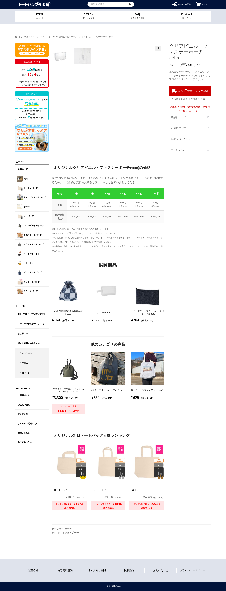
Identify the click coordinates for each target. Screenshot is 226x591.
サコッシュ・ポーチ (68, 532)
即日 (24, 75)
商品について (190, 117)
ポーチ (74, 36)
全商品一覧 (64, 36)
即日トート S (60, 490)
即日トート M (99, 490)
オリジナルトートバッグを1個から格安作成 (34, 4)
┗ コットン (25, 373)
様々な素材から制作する (29, 343)
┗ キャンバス (26, 353)
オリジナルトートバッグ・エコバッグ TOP (37, 36)
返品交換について (190, 139)
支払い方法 (190, 150)
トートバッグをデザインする (31, 323)
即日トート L (138, 490)
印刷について (190, 128)
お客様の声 (23, 333)
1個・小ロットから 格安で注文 (31, 313)
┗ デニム (24, 363)
